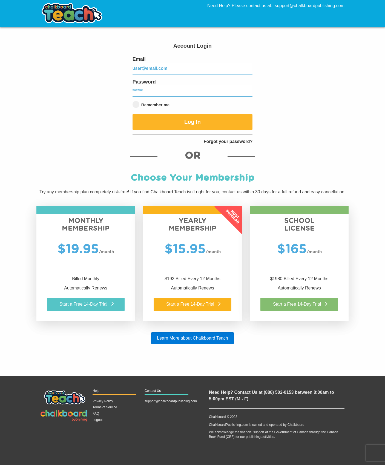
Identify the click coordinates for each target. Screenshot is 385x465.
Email (193, 65)
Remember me (151, 104)
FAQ (96, 413)
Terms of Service (105, 407)
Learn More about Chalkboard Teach (192, 338)
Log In (192, 122)
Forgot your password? (228, 141)
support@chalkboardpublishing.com (309, 5)
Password (193, 88)
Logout (98, 420)
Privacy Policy (103, 401)
